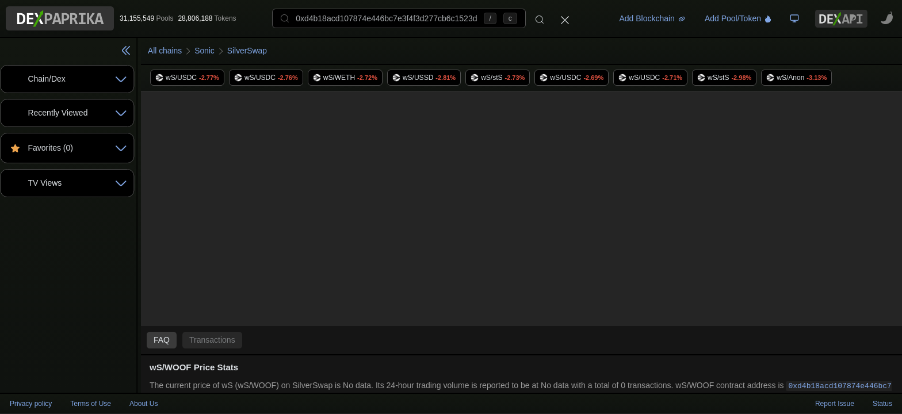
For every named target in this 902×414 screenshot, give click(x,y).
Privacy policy (31, 404)
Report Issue (834, 404)
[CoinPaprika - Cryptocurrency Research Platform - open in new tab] (887, 18)
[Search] (539, 18)
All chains (165, 50)
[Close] (564, 18)
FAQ (162, 339)
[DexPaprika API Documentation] (841, 18)
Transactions (212, 339)
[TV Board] (794, 18)
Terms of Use (90, 404)
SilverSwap (248, 50)
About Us (143, 404)
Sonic (205, 50)
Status (882, 404)
